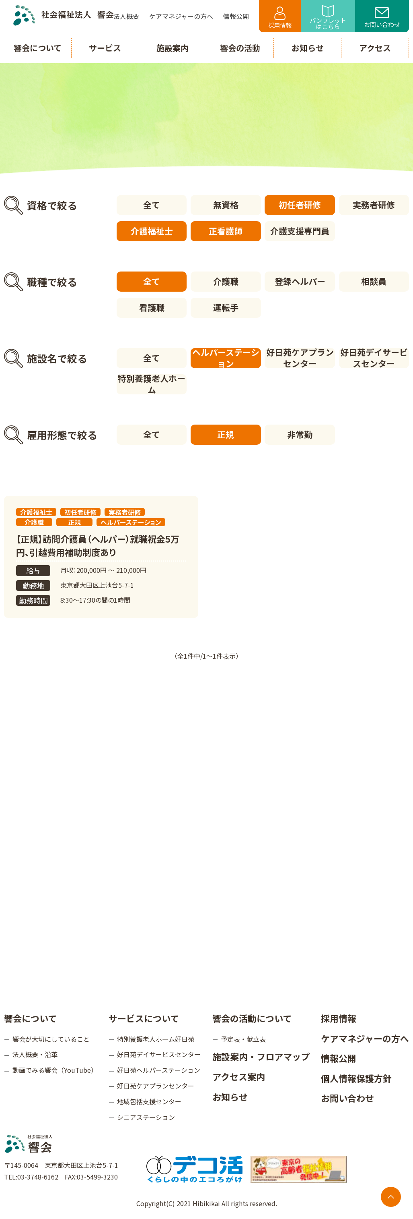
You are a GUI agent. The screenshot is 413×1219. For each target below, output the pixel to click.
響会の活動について (252, 1018)
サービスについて (144, 1018)
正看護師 (225, 231)
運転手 (225, 307)
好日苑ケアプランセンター (300, 358)
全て (151, 205)
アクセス (375, 48)
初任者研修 (300, 205)
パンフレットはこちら (328, 18)
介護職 (225, 281)
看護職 (151, 307)
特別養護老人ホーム (151, 384)
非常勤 (299, 434)
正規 (225, 434)
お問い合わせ (382, 18)
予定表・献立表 (243, 1039)
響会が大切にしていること (51, 1039)
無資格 (225, 205)
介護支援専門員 (299, 231)
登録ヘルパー (300, 281)
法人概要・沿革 (35, 1054)
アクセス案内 (238, 1076)
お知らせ (230, 1096)
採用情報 (280, 17)
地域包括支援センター (149, 1101)
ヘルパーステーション (225, 358)
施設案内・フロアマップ (261, 1056)
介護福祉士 (152, 231)
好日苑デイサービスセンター (374, 358)
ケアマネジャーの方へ (365, 1038)
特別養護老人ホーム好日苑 (155, 1039)
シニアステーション (146, 1117)
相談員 (373, 281)
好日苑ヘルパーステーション (158, 1070)
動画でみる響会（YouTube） (54, 1070)
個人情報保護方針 (356, 1078)
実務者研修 (374, 205)
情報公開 (338, 1057)
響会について (30, 1018)
